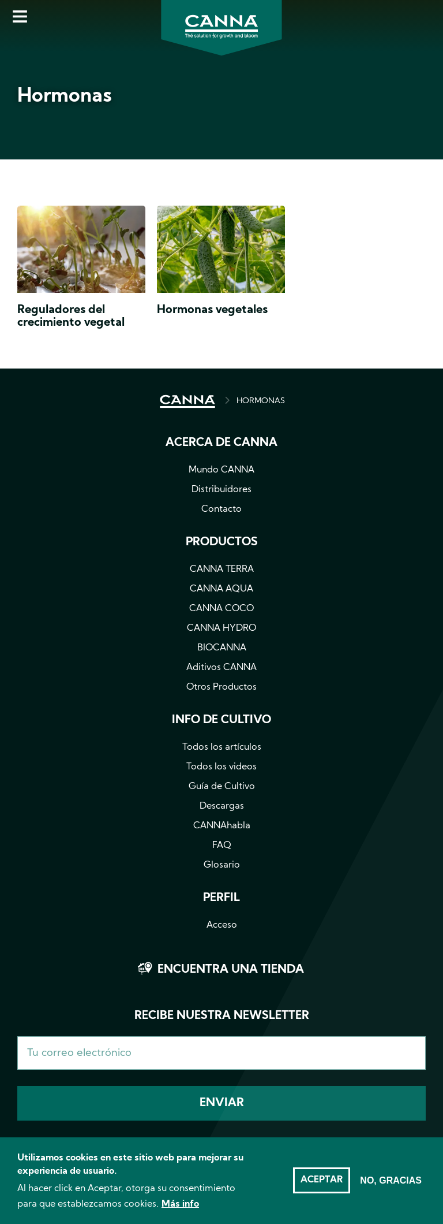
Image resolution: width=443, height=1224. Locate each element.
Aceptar (322, 1185)
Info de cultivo (221, 720)
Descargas (222, 806)
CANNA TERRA (222, 569)
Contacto (221, 509)
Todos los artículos (221, 747)
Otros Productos (221, 687)
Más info (180, 1210)
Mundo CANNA (221, 470)
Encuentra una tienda (230, 970)
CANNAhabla (221, 826)
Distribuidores (221, 489)
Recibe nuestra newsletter (221, 1016)
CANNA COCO (221, 608)
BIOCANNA (221, 648)
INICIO (187, 401)
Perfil (221, 898)
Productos (222, 542)
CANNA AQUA (221, 589)
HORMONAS (260, 401)
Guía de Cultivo (222, 786)
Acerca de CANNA (221, 443)
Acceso (222, 925)
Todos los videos (221, 767)
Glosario (222, 865)
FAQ (221, 845)
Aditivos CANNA (221, 667)
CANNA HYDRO (221, 628)
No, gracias (391, 1186)
